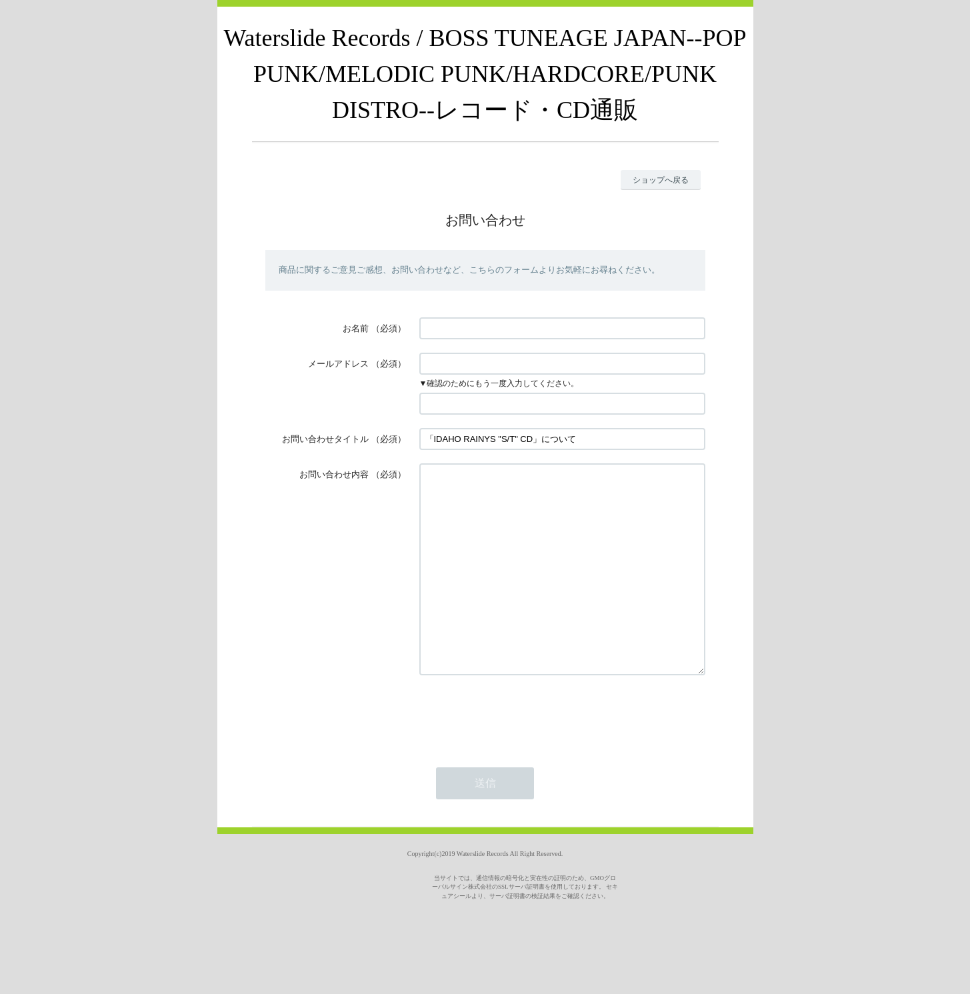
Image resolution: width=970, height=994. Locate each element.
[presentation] (520, 755)
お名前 (356, 328)
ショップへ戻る (661, 180)
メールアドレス (338, 364)
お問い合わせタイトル (325, 439)
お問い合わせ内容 (334, 474)
